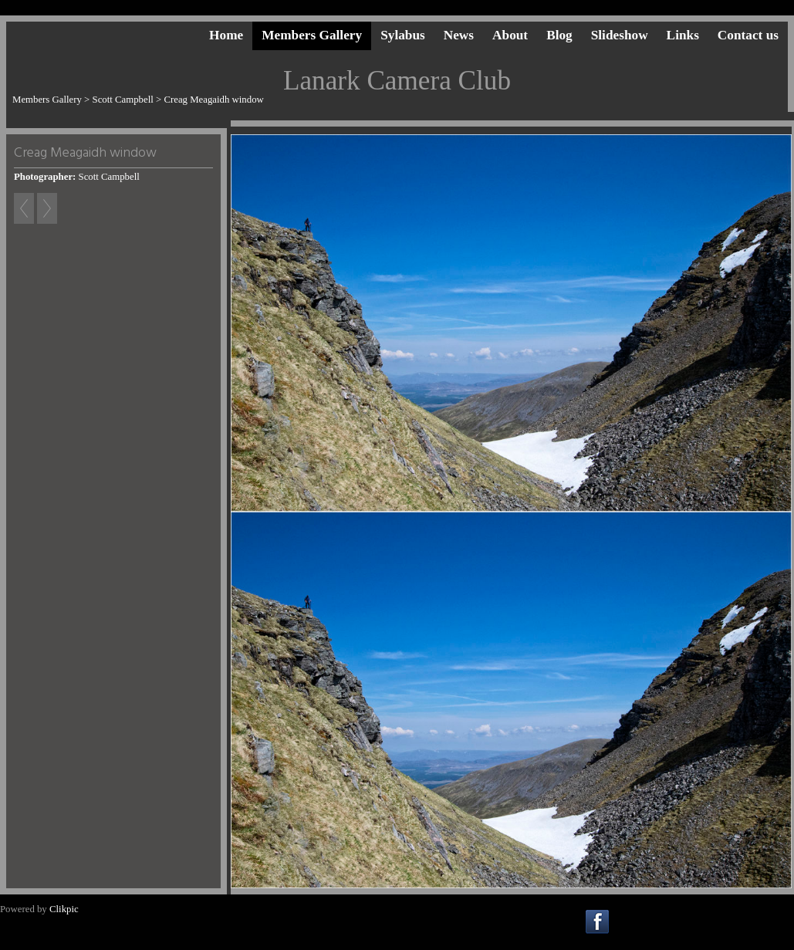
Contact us (748, 35)
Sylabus (402, 35)
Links (683, 35)
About (510, 35)
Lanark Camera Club (397, 81)
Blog (559, 35)
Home (226, 35)
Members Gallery (312, 35)
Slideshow (619, 35)
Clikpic (64, 909)
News (459, 35)
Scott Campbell (123, 99)
